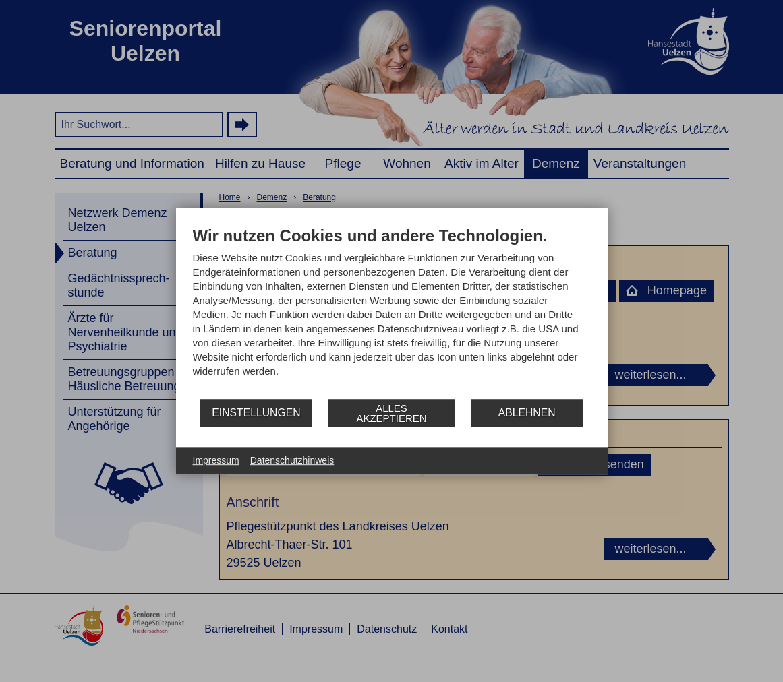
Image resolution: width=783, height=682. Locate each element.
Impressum (216, 460)
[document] (392, 312)
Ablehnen (527, 412)
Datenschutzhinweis (292, 460)
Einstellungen (256, 412)
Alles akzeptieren (391, 413)
